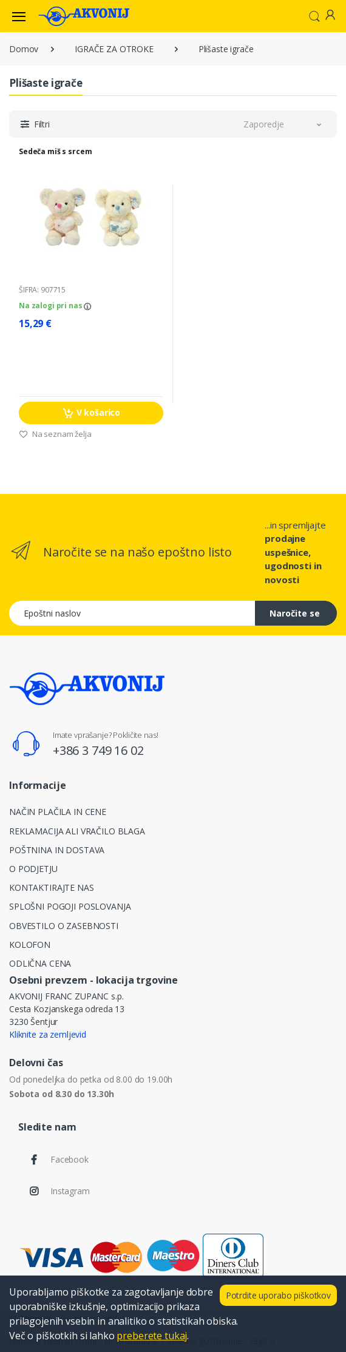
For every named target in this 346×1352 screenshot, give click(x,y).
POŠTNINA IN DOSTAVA (56, 850)
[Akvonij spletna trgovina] (83, 15)
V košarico (91, 413)
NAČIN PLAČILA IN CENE (57, 811)
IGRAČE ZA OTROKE (114, 49)
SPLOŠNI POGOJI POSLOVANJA (70, 906)
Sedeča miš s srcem (55, 151)
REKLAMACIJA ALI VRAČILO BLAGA (77, 831)
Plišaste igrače (226, 49)
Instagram (70, 1191)
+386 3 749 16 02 (98, 750)
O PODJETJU (33, 868)
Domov (23, 49)
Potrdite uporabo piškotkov (278, 1295)
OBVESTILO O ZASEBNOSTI (63, 925)
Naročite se (295, 613)
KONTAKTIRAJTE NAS (51, 887)
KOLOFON (29, 944)
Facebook (69, 1159)
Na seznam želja (55, 433)
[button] (314, 15)
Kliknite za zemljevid (47, 1034)
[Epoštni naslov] (132, 613)
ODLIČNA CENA (40, 963)
